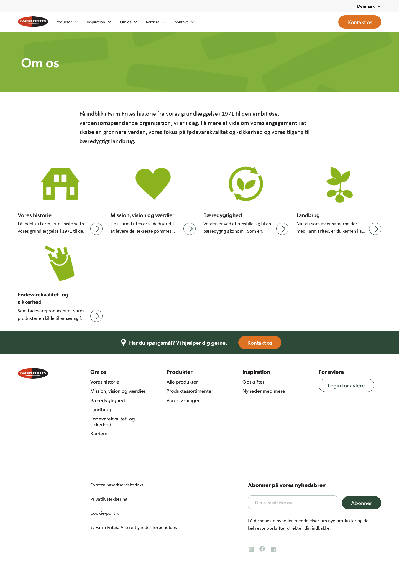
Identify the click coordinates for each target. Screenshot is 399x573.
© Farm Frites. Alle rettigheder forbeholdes (133, 527)
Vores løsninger (183, 400)
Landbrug (100, 409)
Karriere (99, 433)
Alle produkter (182, 382)
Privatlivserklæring (108, 499)
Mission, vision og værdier (117, 391)
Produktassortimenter (190, 391)
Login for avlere (350, 385)
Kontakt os (263, 342)
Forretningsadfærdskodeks (117, 484)
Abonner (365, 502)
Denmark (369, 6)
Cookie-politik (104, 513)
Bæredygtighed (107, 400)
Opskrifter (253, 382)
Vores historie (104, 382)
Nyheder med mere (263, 391)
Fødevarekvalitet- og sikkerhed (112, 421)
